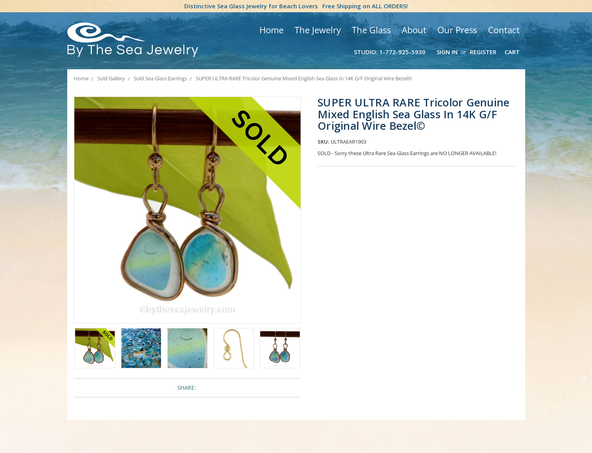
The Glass (371, 30)
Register (483, 52)
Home (271, 30)
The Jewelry (318, 30)
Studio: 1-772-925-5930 (390, 52)
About (414, 30)
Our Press (457, 30)
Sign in (447, 52)
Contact (504, 30)
